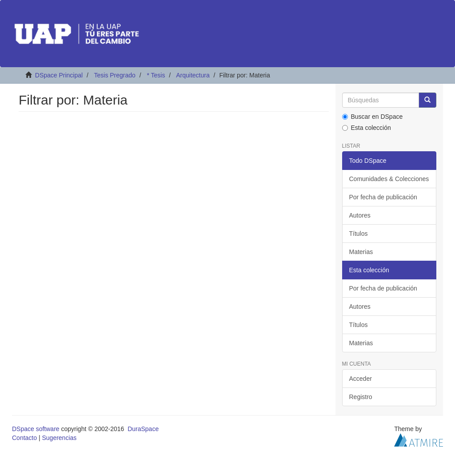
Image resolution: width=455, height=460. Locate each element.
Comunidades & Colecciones (389, 178)
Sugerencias (59, 437)
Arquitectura (192, 75)
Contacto (24, 437)
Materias (361, 251)
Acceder (360, 378)
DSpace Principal (59, 75)
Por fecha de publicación (383, 197)
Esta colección (366, 127)
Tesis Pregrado (114, 75)
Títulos (358, 233)
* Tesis (156, 75)
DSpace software (36, 428)
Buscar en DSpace (372, 116)
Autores (360, 215)
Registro (360, 396)
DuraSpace (143, 428)
